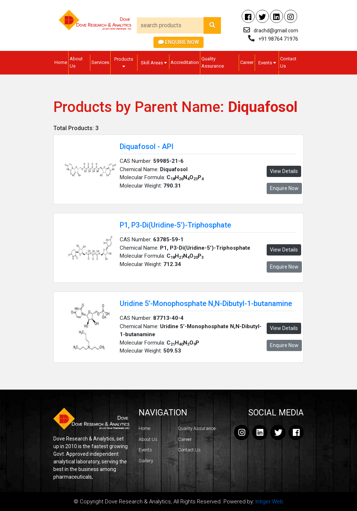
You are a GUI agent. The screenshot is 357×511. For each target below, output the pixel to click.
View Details (284, 171)
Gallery (146, 460)
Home (60, 62)
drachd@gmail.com (276, 30)
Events (267, 62)
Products (123, 62)
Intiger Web (269, 501)
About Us (76, 62)
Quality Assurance (212, 62)
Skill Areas (154, 62)
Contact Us (288, 62)
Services (100, 62)
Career (247, 62)
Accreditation (185, 62)
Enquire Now (178, 42)
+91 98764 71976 (278, 39)
